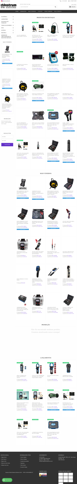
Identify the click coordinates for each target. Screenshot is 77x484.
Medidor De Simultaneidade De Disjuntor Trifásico (6, 45)
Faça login (28, 4)
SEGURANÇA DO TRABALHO (4, 31)
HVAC (2, 36)
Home (17, 11)
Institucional (5, 463)
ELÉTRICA (3, 39)
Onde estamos (23, 473)
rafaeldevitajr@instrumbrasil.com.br (46, 469)
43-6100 (64, 1)
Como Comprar (48, 11)
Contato (40, 11)
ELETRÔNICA (4, 25)
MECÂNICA (3, 41)
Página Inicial (3, 465)
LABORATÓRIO (4, 27)
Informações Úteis (25, 463)
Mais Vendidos (32, 11)
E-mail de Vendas (24, 475)
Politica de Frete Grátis (5, 471)
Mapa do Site (3, 469)
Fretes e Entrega (24, 467)
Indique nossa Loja (4, 473)
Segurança (22, 471)
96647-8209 (73, 1)
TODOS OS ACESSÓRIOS (6, 34)
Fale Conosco (57, 11)
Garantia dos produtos (25, 469)
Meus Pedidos (74, 4)
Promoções (23, 11)
